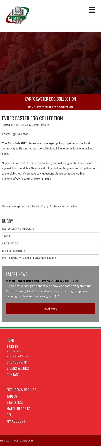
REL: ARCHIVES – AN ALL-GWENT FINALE (29, 258)
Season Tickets (15, 351)
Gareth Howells (40, 125)
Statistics (10, 243)
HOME (31, 107)
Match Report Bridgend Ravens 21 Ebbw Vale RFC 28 (42, 281)
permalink (71, 206)
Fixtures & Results (21, 389)
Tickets (12, 346)
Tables (12, 396)
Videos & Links (18, 368)
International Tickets (18, 356)
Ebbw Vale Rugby (38, 206)
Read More (50, 308)
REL (9, 414)
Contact (13, 374)
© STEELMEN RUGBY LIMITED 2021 (16, 440)
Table (6, 236)
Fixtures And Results (18, 229)
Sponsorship (17, 361)
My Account (16, 421)
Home (11, 339)
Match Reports (13, 251)
